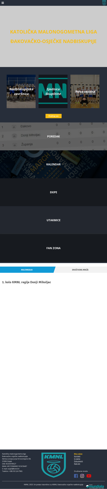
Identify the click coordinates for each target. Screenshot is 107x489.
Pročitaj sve (53, 116)
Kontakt (77, 456)
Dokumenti (78, 461)
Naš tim (77, 464)
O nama (77, 459)
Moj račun (78, 454)
